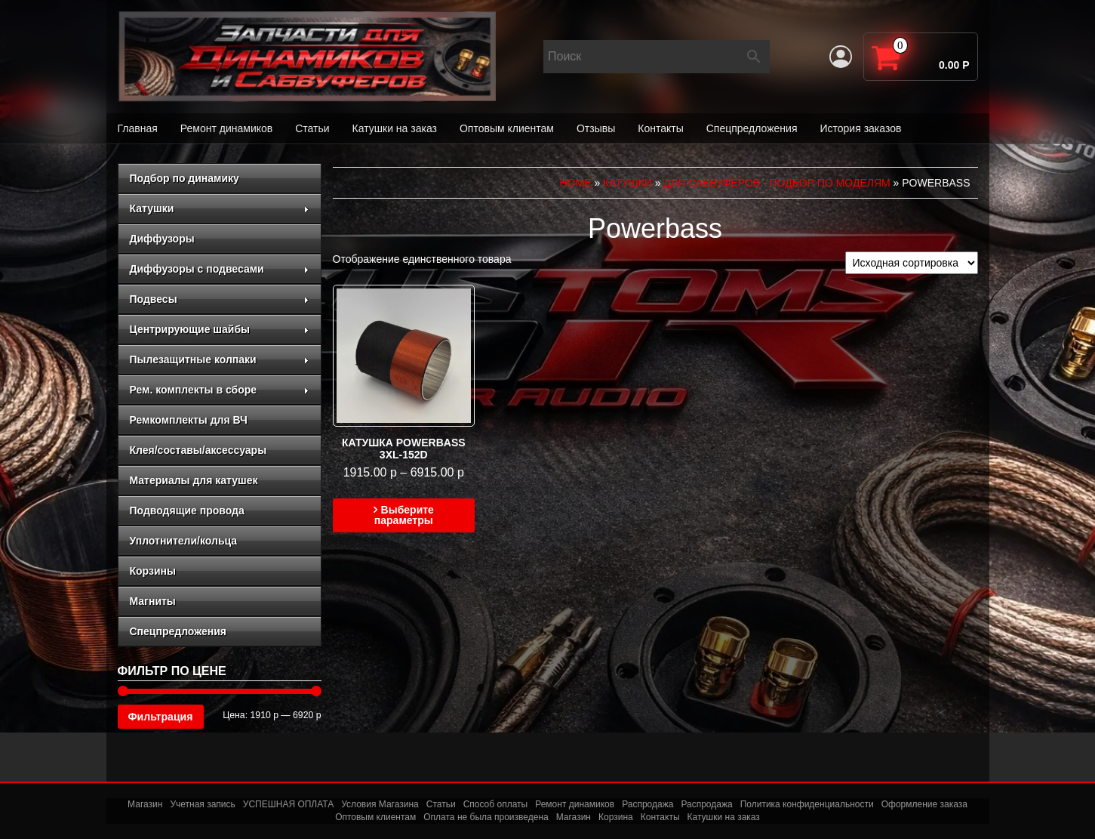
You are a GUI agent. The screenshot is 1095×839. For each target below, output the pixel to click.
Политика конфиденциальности (807, 804)
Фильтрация (160, 717)
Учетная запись (202, 804)
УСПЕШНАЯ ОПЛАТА (288, 804)
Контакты (660, 128)
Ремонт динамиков (226, 128)
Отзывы (596, 128)
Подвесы (219, 299)
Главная (138, 128)
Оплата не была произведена (485, 817)
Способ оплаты (495, 804)
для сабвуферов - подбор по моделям (777, 183)
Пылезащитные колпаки (219, 359)
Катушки (219, 208)
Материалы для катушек (194, 480)
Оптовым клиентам (507, 128)
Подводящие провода (187, 510)
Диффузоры (162, 239)
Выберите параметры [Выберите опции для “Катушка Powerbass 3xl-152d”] (404, 515)
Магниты (153, 601)
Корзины (153, 571)
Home (576, 183)
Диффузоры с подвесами (219, 269)
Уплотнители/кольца (184, 541)
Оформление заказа (924, 804)
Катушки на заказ (394, 128)
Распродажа (647, 804)
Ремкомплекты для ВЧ (189, 420)
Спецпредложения (752, 128)
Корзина (615, 817)
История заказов (860, 128)
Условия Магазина (380, 804)
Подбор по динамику (184, 178)
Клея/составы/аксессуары (198, 450)
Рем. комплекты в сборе (219, 390)
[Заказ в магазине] (911, 262)
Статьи (312, 128)
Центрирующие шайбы (219, 329)
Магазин (145, 804)
